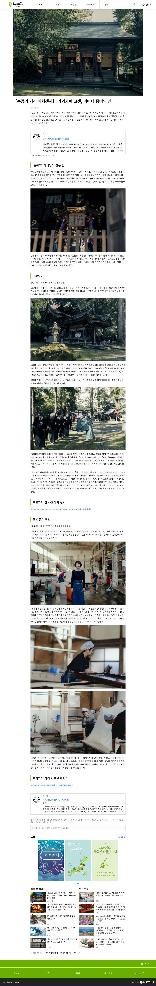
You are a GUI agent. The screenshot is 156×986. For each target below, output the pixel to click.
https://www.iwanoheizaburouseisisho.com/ (51, 784)
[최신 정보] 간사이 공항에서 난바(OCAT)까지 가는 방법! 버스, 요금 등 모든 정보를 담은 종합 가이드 (110, 930)
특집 (78, 972)
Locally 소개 (139, 972)
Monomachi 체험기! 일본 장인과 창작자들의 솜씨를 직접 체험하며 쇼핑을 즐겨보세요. (110, 918)
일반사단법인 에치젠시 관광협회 (56, 139)
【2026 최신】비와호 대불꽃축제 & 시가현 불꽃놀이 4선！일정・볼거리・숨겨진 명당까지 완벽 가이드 (61, 907)
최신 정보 (108, 972)
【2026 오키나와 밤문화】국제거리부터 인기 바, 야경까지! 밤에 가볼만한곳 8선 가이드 (61, 895)
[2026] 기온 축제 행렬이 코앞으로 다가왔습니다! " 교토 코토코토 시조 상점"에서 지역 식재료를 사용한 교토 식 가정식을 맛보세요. (111, 908)
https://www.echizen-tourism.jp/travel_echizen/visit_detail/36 (60, 509)
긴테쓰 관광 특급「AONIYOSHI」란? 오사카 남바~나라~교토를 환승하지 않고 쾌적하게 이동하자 (110, 942)
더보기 (120, 837)
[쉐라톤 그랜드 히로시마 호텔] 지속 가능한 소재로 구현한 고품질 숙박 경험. (110, 894)
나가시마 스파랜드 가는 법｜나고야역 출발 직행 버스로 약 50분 (61, 928)
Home (17, 972)
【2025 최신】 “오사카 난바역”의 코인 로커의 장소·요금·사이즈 (62, 940)
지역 (47, 972)
